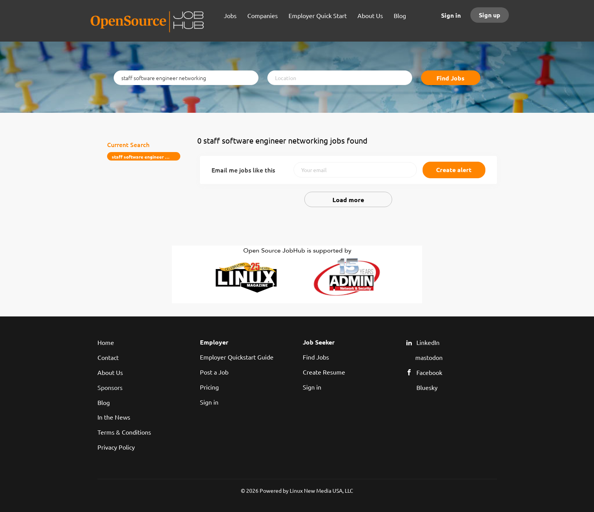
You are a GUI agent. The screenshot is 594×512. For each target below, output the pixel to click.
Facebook (429, 372)
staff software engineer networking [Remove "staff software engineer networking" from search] (146, 157)
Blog (103, 402)
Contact (108, 357)
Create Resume (324, 372)
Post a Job (214, 372)
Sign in (451, 15)
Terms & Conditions (124, 432)
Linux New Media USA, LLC (321, 490)
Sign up (489, 15)
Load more (348, 200)
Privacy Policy (116, 447)
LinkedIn (428, 342)
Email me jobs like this (243, 170)
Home (105, 342)
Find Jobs (450, 78)
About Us (110, 372)
